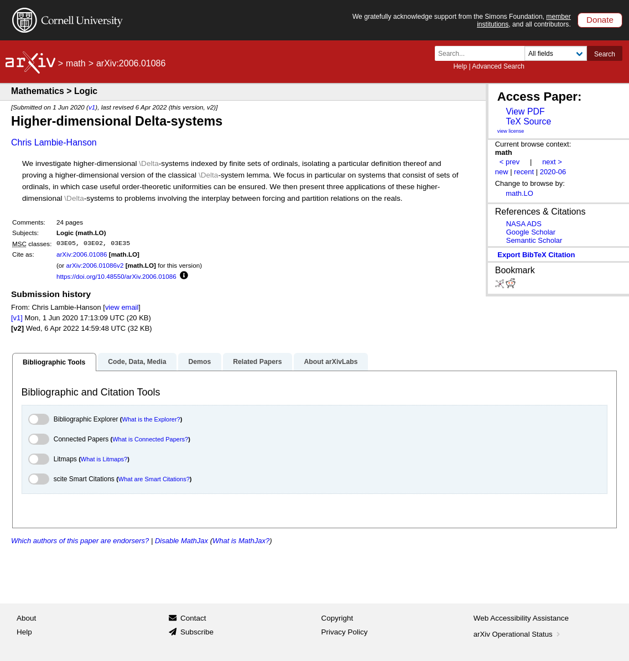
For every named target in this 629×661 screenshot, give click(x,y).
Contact (193, 618)
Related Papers (257, 362)
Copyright (337, 618)
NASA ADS (524, 224)
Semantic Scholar (534, 240)
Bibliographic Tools (54, 362)
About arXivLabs (330, 362)
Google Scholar (530, 232)
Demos (199, 362)
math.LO (519, 193)
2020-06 (553, 172)
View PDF (525, 111)
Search (604, 54)
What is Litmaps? (104, 459)
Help (460, 66)
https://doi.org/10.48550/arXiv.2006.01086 (116, 276)
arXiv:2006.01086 (81, 254)
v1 (92, 107)
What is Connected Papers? (150, 439)
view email (121, 307)
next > (552, 162)
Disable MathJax (181, 541)
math (76, 63)
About (26, 618)
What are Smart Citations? (154, 479)
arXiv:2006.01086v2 (94, 265)
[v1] (17, 318)
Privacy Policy (344, 632)
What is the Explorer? (151, 419)
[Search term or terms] (483, 53)
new (501, 172)
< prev (509, 162)
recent (524, 172)
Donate (600, 19)
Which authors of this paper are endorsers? (80, 541)
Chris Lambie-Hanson (54, 142)
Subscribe (197, 632)
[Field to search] (555, 53)
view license (510, 131)
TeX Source (528, 121)
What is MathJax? (240, 541)
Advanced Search (498, 66)
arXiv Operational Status (518, 634)
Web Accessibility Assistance (521, 618)
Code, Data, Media (137, 362)
